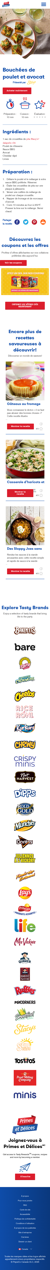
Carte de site (25, 1209)
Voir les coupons (13, 262)
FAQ (25, 1205)
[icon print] (43, 222)
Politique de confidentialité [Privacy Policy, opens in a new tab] (23, 1219)
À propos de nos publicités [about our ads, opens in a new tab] (24, 1228)
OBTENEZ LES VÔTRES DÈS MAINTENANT (25, 307)
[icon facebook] (17, 222)
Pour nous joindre (25, 1200)
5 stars (45, 119)
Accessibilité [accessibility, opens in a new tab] (21, 1215)
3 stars (40, 119)
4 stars (42, 119)
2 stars (37, 119)
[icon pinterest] (34, 222)
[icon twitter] (25, 222)
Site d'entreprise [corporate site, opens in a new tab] (22, 1233)
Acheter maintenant (17, 90)
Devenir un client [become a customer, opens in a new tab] (22, 1242)
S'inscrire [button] (25, 1176)
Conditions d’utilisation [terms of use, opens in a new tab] (23, 1224)
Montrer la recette (20, 426)
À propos (25, 1196)
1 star (34, 119)
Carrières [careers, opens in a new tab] (20, 1237)
